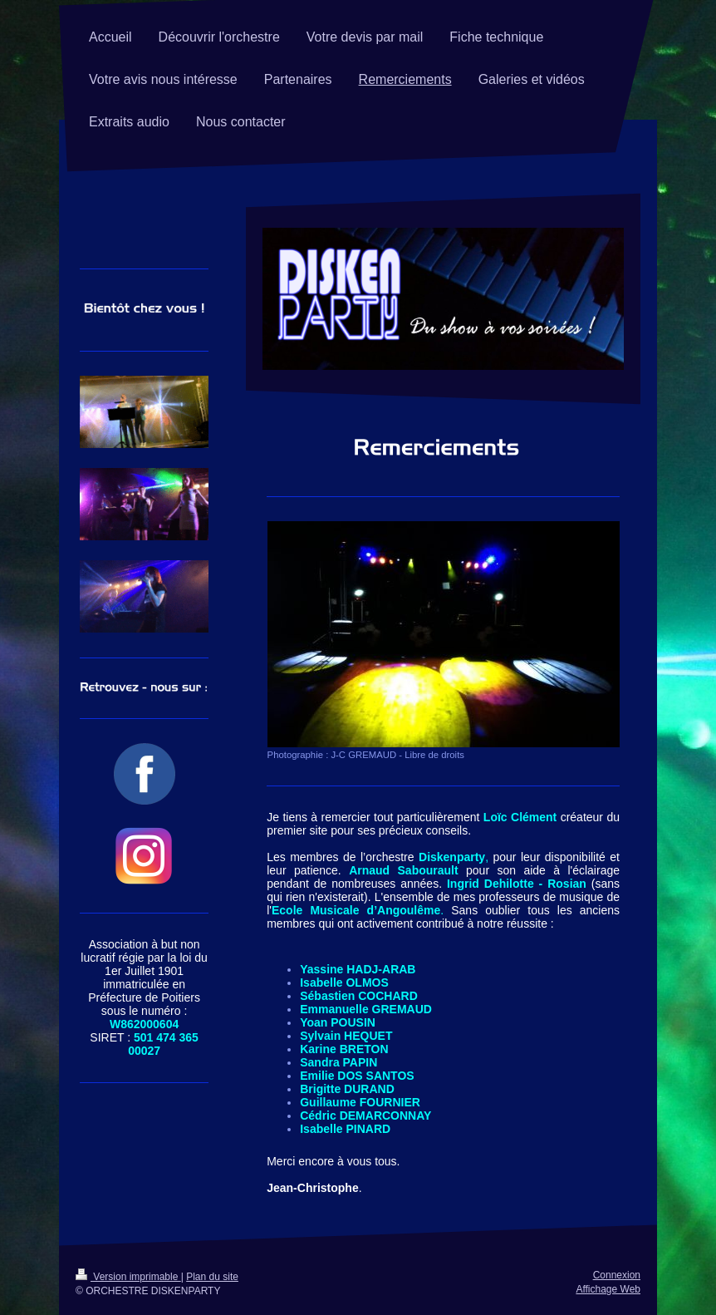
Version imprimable (128, 1277)
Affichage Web (608, 1289)
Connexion (616, 1275)
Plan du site (212, 1277)
